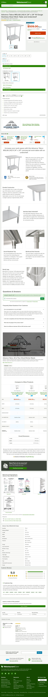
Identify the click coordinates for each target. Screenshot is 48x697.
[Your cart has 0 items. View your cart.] (45, 2)
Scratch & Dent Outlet (18, 680)
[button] (11, 47)
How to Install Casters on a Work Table (16, 518)
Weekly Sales (16, 682)
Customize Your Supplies (6, 683)
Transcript (6, 365)
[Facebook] (9, 674)
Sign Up (39, 652)
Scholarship (29, 685)
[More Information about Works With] (7, 133)
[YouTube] (5, 674)
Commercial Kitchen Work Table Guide (16, 520)
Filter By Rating (35, 612)
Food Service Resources (18, 685)
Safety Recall (16, 688)
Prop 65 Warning (29, 456)
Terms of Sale (3, 692)
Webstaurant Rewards (5, 680)
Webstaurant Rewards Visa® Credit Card (39, 38)
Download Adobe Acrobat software (28, 514)
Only (28, 24)
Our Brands (29, 680)
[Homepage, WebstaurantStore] (24, 2)
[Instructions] (24, 486)
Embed (10, 365)
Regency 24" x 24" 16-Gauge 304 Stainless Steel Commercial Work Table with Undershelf (32, 393)
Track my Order (42, 682)
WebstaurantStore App (5, 682)
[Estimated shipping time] (21, 96)
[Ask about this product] (24, 298)
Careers (28, 682)
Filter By (18, 612)
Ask (42, 298)
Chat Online (41, 684)
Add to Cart (6, 142)
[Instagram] (2, 674)
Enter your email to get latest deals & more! (12, 652)
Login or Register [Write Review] (24, 606)
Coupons (15, 683)
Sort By (3, 612)
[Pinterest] (15, 674)
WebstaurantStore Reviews (19, 686)
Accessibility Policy (23, 692)
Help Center (42, 679)
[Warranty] (39, 486)
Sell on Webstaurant (30, 686)
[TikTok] (12, 674)
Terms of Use (29, 301)
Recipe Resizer (4, 685)
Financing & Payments (31, 683)
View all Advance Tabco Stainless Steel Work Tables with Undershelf (31, 125)
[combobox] (24, 5)
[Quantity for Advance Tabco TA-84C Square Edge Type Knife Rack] (17, 142)
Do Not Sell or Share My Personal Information (37, 692)
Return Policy (29, 688)
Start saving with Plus (14, 660)
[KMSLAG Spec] (9, 486)
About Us (28, 679)
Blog (14, 679)
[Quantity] (28, 33)
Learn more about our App (37, 660)
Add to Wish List (36, 41)
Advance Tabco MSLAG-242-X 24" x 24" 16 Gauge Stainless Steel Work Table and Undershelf (17, 393)
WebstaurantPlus (4, 679)
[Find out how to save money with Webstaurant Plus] (2, 136)
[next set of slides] (46, 139)
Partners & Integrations (5, 686)
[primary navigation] (4, 2)
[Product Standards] (9, 504)
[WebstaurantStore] (16, 667)
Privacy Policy (35, 301)
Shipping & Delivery (42, 686)
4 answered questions (16, 20)
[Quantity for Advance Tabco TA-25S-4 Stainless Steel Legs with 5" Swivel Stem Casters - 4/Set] (3, 142)
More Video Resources (7, 362)
